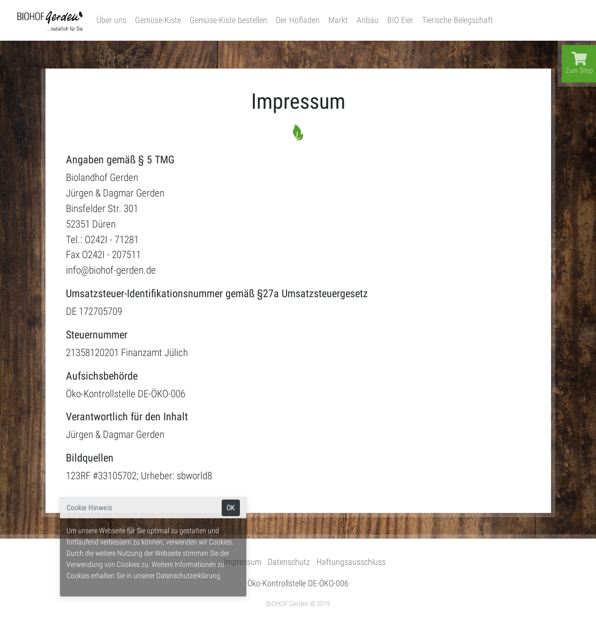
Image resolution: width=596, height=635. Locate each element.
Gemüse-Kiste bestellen (228, 20)
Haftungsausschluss (351, 562)
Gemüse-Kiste (158, 20)
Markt (338, 20)
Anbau (368, 20)
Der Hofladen (298, 20)
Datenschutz (289, 562)
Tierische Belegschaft (457, 20)
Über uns (111, 20)
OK (231, 507)
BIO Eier (400, 20)
